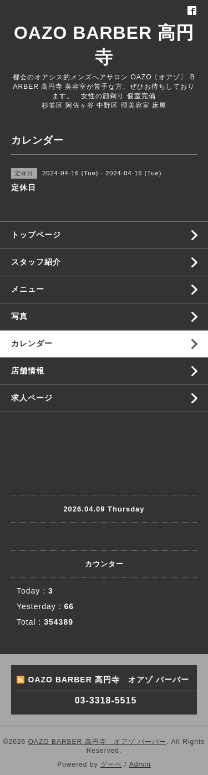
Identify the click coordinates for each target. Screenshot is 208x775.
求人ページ (32, 397)
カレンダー (32, 343)
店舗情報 (27, 370)
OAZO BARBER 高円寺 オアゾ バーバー (97, 742)
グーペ (111, 764)
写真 (19, 316)
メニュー (27, 289)
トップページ (36, 234)
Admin (140, 764)
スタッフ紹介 (36, 261)
